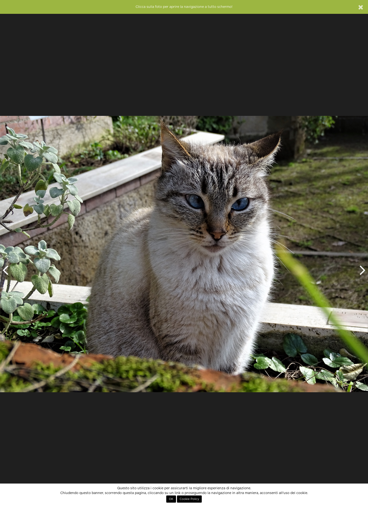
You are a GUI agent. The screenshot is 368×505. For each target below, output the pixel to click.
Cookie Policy (189, 499)
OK (171, 499)
